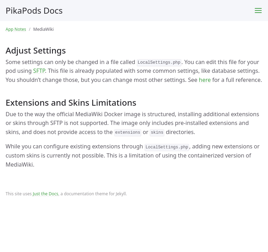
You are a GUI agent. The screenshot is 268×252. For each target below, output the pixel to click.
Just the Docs (45, 194)
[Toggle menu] (258, 10)
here (205, 80)
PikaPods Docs (34, 10)
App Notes (16, 29)
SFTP (39, 71)
